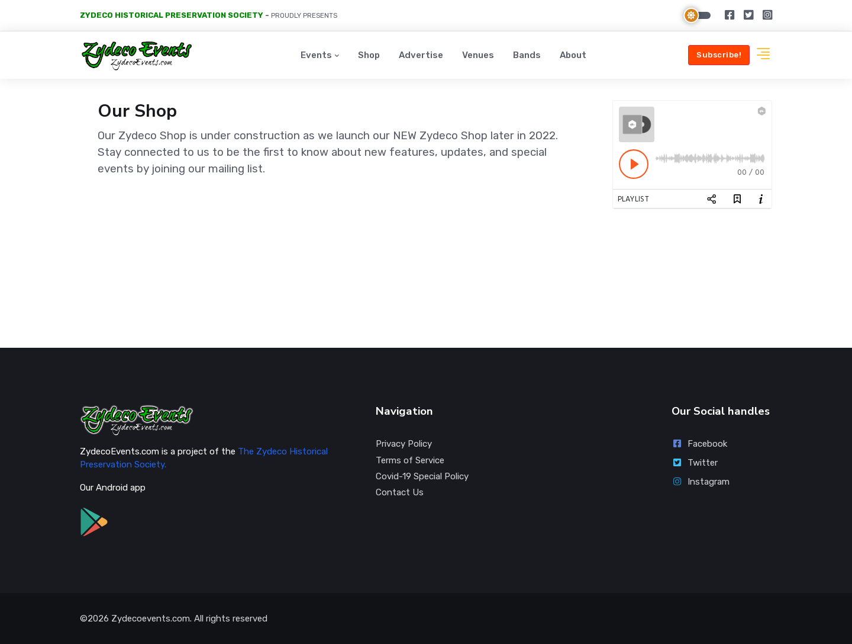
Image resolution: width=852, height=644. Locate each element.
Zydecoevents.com (150, 618)
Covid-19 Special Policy (422, 476)
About (573, 55)
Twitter (695, 462)
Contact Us (400, 492)
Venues (478, 55)
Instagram (701, 481)
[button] (763, 55)
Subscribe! (718, 54)
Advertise (421, 55)
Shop (369, 55)
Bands (527, 55)
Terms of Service (410, 460)
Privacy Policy (404, 443)
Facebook (699, 443)
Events (316, 55)
